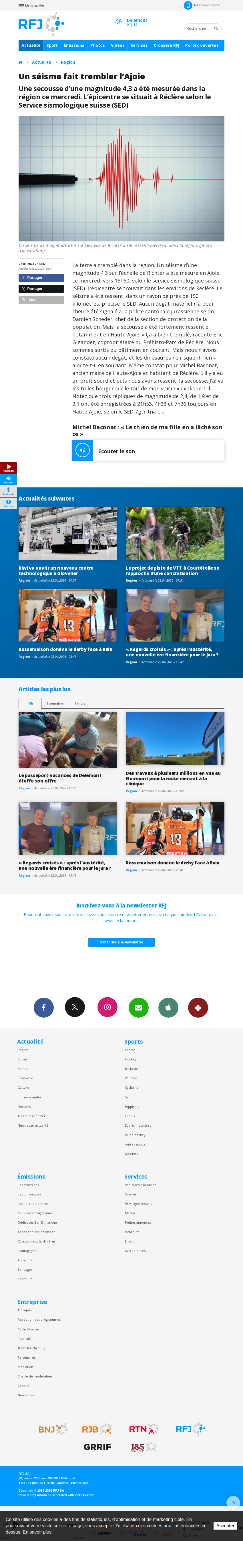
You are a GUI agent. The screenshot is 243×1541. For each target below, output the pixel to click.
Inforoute (132, 1232)
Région (68, 62)
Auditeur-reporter (202, 5)
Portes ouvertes (202, 45)
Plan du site (79, 1482)
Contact (23, 1385)
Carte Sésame (28, 1329)
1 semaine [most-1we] (55, 703)
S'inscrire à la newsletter (121, 942)
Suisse (22, 1059)
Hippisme (132, 1106)
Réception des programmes (39, 1319)
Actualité (31, 45)
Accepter (225, 1525)
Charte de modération (35, 1376)
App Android (198, 1007)
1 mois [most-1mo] (80, 703)
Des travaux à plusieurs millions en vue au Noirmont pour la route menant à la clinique (173, 778)
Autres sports (135, 1144)
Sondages (25, 1269)
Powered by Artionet (34, 1495)
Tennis (130, 1116)
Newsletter (26, 1395)
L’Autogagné (27, 1250)
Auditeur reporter (31, 1116)
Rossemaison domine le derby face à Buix (65, 649)
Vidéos (118, 45)
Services (139, 45)
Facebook (44, 1007)
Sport (52, 45)
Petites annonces (138, 1222)
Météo (130, 1213)
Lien (29, 299)
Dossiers (24, 1106)
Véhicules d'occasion (140, 1185)
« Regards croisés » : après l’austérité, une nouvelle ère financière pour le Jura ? (172, 652)
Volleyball (132, 1078)
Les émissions (28, 1185)
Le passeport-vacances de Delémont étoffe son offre (60, 778)
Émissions (74, 45)
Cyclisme (131, 1087)
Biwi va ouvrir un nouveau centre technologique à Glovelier (56, 570)
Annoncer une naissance (36, 1232)
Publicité (24, 1338)
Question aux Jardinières (36, 1241)
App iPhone (168, 1007)
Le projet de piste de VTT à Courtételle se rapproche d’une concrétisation (172, 570)
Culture (23, 1087)
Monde (23, 1068)
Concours (25, 1279)
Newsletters (139, 1007)
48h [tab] (30, 703)
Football (131, 1050)
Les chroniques (29, 1194)
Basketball (132, 1068)
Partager (32, 277)
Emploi (130, 1241)
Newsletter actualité (33, 1125)
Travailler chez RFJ (31, 1348)
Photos (97, 45)
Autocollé (25, 1260)
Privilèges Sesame (138, 1203)
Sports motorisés (138, 1125)
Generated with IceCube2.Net (72, 1495)
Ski (127, 1097)
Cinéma (131, 1194)
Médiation (25, 1367)
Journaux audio (29, 1097)
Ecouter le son (103, 450)
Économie (25, 1078)
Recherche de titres (33, 1203)
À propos (24, 1310)
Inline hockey (135, 1135)
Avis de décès (135, 1250)
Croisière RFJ (166, 45)
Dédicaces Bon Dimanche (37, 1222)
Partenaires (26, 1357)
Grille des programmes (35, 1213)
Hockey (130, 1059)
